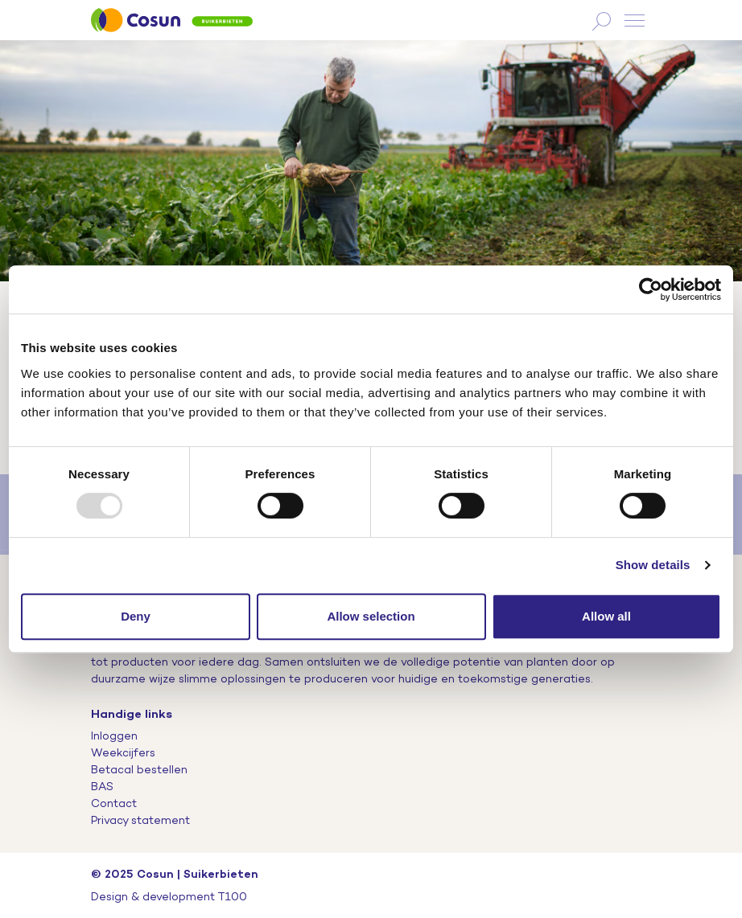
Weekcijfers (123, 752)
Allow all (606, 616)
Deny (135, 616)
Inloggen (114, 735)
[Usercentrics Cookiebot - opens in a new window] (650, 289)
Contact (114, 803)
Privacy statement (140, 819)
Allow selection (370, 616)
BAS (102, 786)
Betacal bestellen (139, 769)
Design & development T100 (169, 896)
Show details (653, 565)
